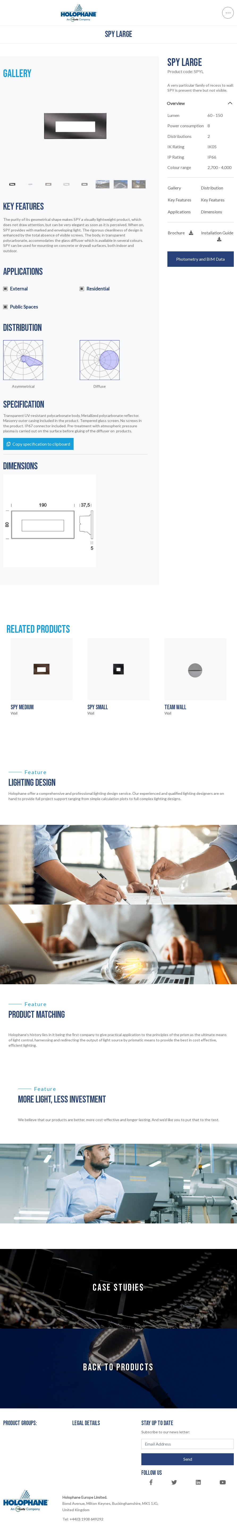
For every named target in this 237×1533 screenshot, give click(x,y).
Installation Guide (217, 235)
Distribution (212, 187)
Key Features (179, 199)
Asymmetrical (23, 386)
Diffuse (100, 386)
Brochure (180, 232)
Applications (179, 211)
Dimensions (211, 211)
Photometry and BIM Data (200, 258)
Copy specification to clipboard (38, 443)
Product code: (185, 71)
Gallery (174, 187)
